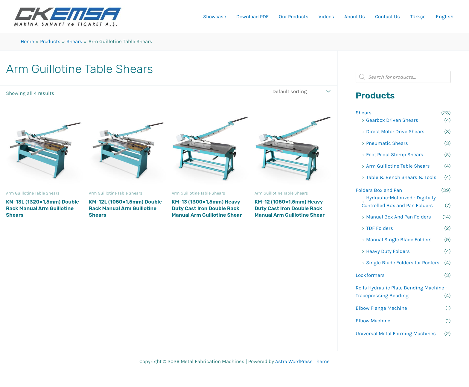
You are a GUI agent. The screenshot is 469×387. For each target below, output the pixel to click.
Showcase (214, 16)
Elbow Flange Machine (381, 308)
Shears (363, 113)
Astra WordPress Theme (302, 361)
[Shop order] (300, 91)
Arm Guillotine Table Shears (398, 166)
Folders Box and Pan (379, 190)
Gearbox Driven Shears (392, 120)
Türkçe (418, 16)
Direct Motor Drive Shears (395, 131)
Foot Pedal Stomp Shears (394, 154)
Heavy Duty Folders (388, 251)
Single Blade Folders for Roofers (402, 262)
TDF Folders (379, 228)
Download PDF (252, 16)
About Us (354, 16)
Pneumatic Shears (387, 143)
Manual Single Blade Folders (399, 239)
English (444, 16)
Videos (326, 16)
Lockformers (370, 275)
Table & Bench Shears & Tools (401, 177)
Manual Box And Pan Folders (398, 217)
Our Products (293, 16)
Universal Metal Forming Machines (396, 333)
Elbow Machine (373, 321)
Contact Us (387, 16)
